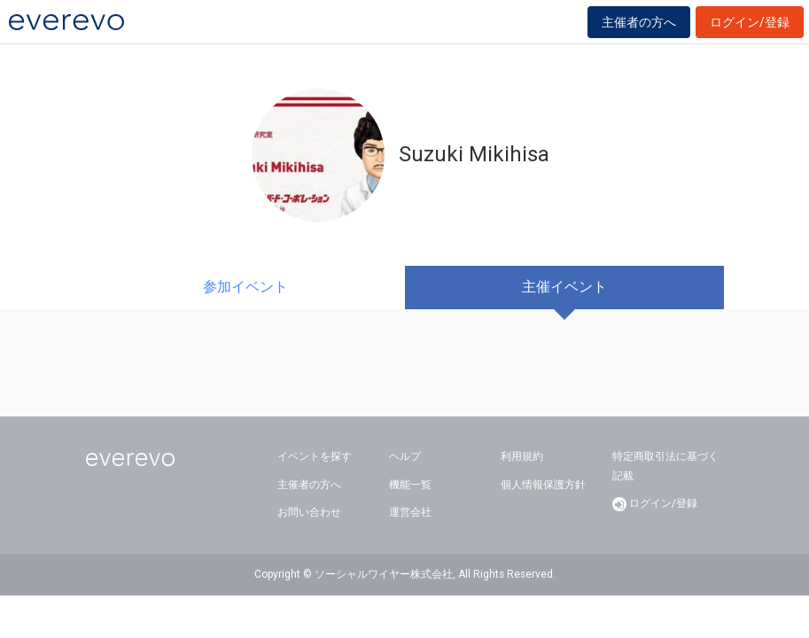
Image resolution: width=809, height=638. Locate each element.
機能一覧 (410, 484)
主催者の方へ (639, 22)
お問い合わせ (309, 512)
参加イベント (245, 286)
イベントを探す (314, 456)
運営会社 (410, 512)
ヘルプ (405, 456)
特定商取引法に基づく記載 (665, 466)
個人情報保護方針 (543, 484)
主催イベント (564, 286)
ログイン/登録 (750, 22)
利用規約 (522, 456)
